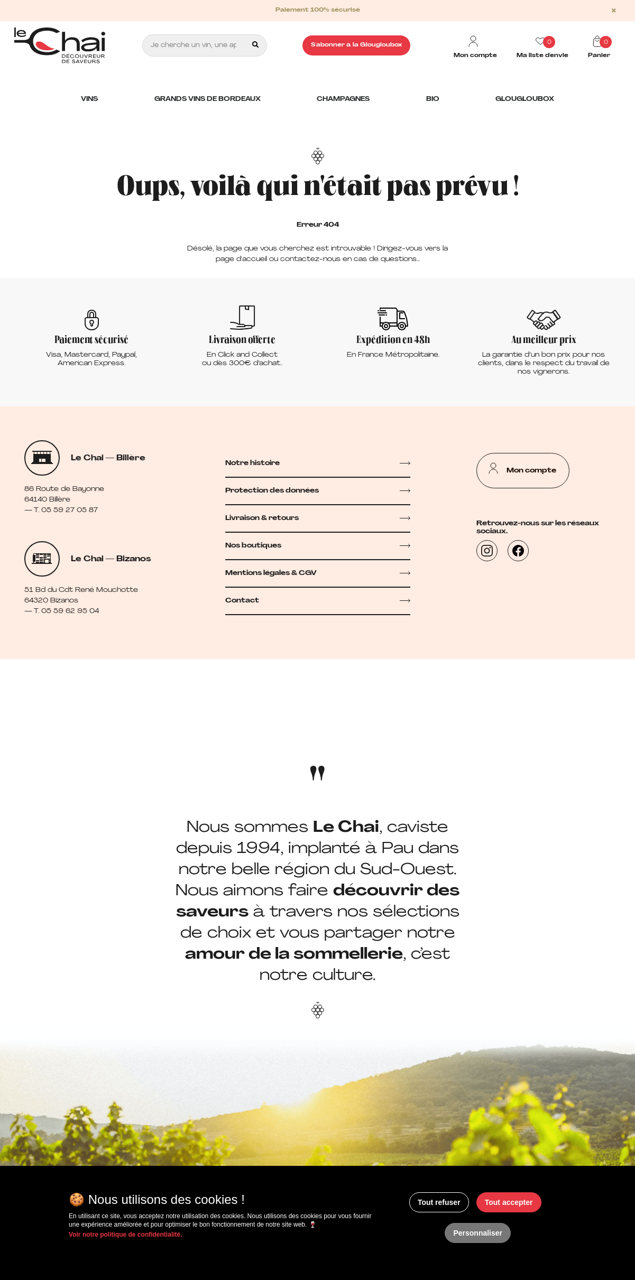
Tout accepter (509, 1202)
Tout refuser (439, 1202)
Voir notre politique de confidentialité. (125, 1234)
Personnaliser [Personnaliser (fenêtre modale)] (477, 1233)
